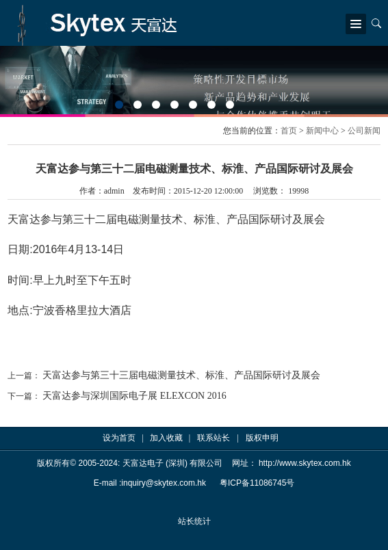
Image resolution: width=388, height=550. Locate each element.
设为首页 (119, 438)
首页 (289, 130)
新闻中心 (322, 130)
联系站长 (213, 438)
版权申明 (262, 438)
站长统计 (194, 521)
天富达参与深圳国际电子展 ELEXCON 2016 (134, 396)
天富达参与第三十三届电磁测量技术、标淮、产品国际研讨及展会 (181, 375)
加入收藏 (166, 438)
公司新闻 (364, 130)
